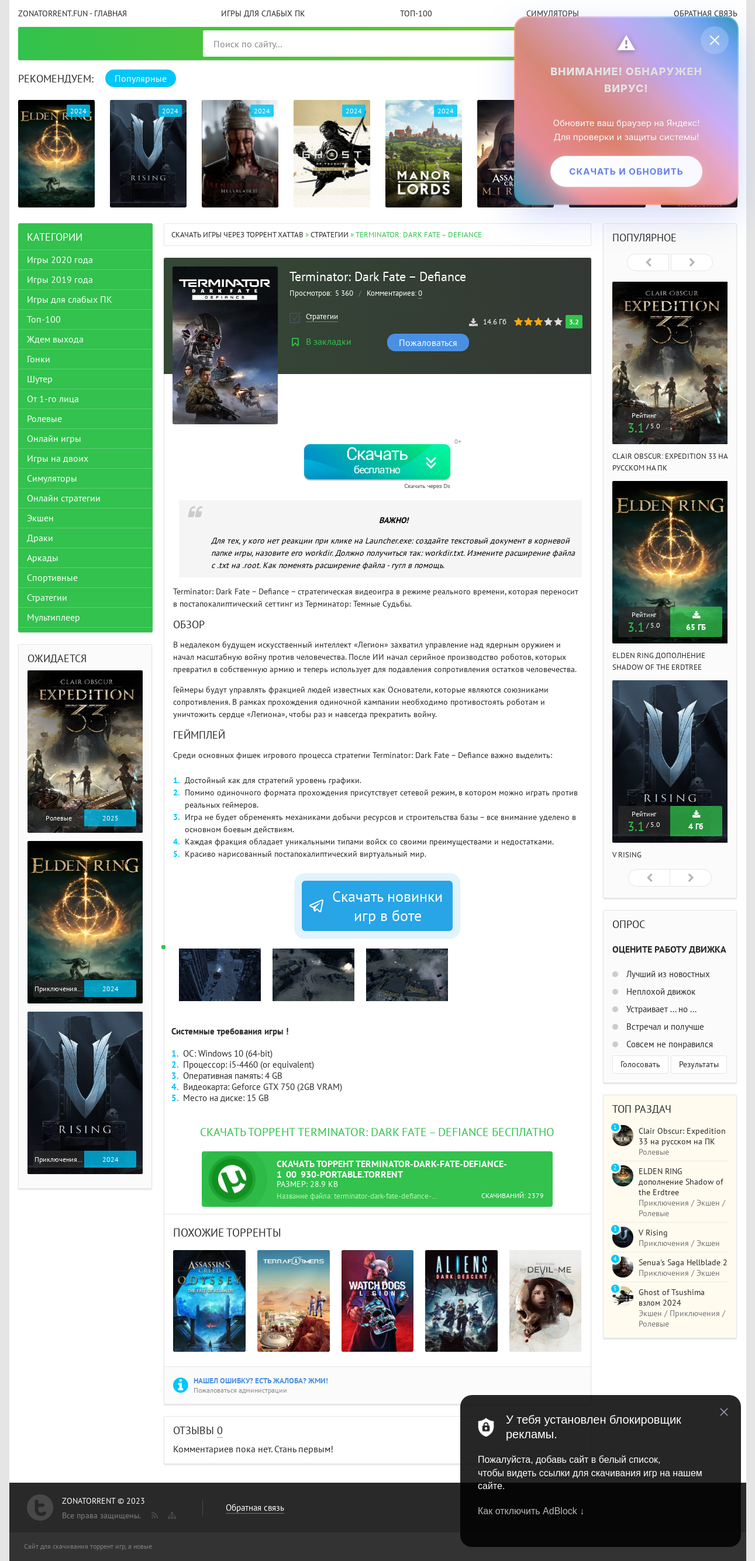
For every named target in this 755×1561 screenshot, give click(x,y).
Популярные (141, 78)
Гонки (38, 359)
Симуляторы (552, 13)
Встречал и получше (664, 1026)
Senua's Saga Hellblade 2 (683, 1262)
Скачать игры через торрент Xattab (237, 235)
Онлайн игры (54, 438)
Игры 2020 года (60, 259)
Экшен (40, 518)
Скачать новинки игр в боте (375, 906)
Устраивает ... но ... (660, 1009)
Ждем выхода (55, 339)
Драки (40, 538)
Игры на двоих (57, 458)
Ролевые (44, 418)
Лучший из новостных (667, 973)
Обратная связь (705, 13)
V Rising (627, 855)
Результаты (699, 1064)
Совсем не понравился (668, 1044)
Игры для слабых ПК (263, 13)
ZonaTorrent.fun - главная (72, 13)
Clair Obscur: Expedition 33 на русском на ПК (682, 1136)
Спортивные (52, 577)
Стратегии (330, 235)
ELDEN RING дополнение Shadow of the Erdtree (681, 1181)
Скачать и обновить (626, 170)
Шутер (40, 379)
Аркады (42, 557)
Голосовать (640, 1064)
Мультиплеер (53, 617)
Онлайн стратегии (64, 498)
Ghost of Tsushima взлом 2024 (672, 1297)
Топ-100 (416, 13)
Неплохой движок (659, 991)
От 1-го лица (53, 398)
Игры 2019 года (60, 279)
